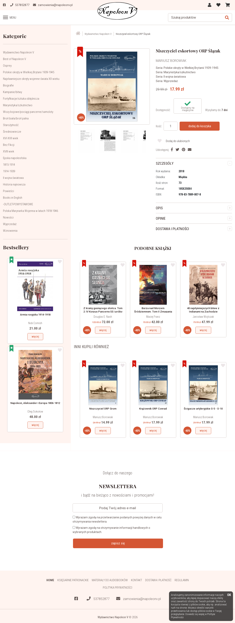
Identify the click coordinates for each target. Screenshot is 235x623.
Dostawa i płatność (158, 580)
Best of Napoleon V (14, 59)
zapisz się (118, 543)
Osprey (7, 65)
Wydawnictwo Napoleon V (18, 52)
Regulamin (182, 580)
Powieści (8, 191)
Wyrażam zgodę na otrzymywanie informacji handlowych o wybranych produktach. (111, 530)
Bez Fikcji (8, 145)
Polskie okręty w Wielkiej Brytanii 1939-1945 (28, 72)
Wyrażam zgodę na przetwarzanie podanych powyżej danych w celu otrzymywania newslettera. (117, 519)
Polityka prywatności (117, 587)
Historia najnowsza (14, 184)
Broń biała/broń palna (16, 118)
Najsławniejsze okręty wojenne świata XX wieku (31, 79)
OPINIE (161, 218)
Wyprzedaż (9, 224)
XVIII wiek (8, 151)
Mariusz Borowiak (103, 417)
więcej (35, 336)
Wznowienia (10, 230)
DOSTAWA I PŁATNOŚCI (172, 229)
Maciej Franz (153, 316)
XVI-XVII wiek (10, 138)
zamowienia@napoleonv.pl (138, 599)
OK (229, 595)
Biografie (8, 85)
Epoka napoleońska (14, 158)
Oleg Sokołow (35, 411)
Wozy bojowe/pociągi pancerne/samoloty (28, 112)
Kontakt (136, 580)
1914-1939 (9, 171)
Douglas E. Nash (103, 316)
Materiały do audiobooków (110, 580)
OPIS (159, 208)
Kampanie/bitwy (12, 92)
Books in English (12, 197)
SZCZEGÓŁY (165, 163)
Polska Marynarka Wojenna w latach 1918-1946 (30, 211)
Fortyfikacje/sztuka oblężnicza (21, 98)
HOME (50, 580)
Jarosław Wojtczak (203, 316)
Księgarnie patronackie (73, 580)
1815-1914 (9, 164)
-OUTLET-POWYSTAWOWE (18, 204)
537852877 (98, 599)
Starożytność (11, 125)
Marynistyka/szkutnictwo (17, 105)
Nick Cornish (35, 323)
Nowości (8, 217)
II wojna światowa (13, 178)
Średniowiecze (12, 131)
